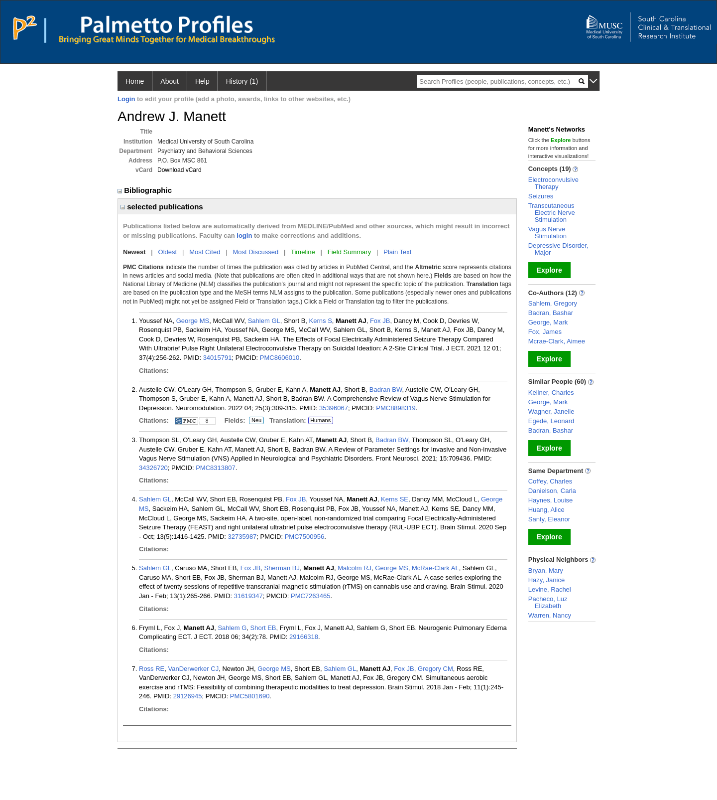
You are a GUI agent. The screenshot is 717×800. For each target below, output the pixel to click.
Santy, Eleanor (549, 519)
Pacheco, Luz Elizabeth (548, 602)
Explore (549, 270)
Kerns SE (394, 499)
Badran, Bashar (550, 313)
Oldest (167, 252)
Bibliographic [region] (146, 190)
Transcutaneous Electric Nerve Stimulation (551, 212)
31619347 (248, 596)
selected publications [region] (161, 206)
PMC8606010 (280, 357)
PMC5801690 (250, 696)
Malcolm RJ (354, 568)
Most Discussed (255, 252)
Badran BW (385, 389)
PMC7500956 (305, 536)
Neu (255, 420)
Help (202, 81)
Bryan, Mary (545, 570)
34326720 (153, 468)
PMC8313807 (216, 468)
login (244, 235)
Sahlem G (232, 628)
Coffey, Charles (550, 481)
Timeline (303, 252)
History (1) (242, 81)
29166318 (303, 636)
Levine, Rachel (549, 589)
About (169, 81)
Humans (320, 420)
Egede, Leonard (551, 421)
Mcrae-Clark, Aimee (556, 341)
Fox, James (545, 331)
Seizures (541, 196)
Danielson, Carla (552, 490)
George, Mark (548, 322)
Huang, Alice (546, 509)
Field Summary (349, 252)
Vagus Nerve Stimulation (547, 232)
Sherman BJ (282, 568)
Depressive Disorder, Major (558, 249)
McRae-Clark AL (435, 568)
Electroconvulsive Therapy (553, 183)
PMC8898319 (396, 408)
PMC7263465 (311, 596)
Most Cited (204, 252)
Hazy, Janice (546, 580)
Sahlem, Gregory (552, 303)
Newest (134, 252)
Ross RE (151, 668)
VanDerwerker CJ (193, 668)
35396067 (333, 408)
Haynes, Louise (550, 500)
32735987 (242, 536)
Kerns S (320, 320)
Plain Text (397, 252)
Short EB (263, 628)
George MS (192, 320)
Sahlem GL (264, 320)
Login (126, 99)
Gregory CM (435, 668)
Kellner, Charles (551, 392)
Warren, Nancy (549, 615)
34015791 (217, 357)
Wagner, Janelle (551, 411)
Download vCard (179, 169)
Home (134, 81)
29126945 (187, 696)
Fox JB (380, 320)
